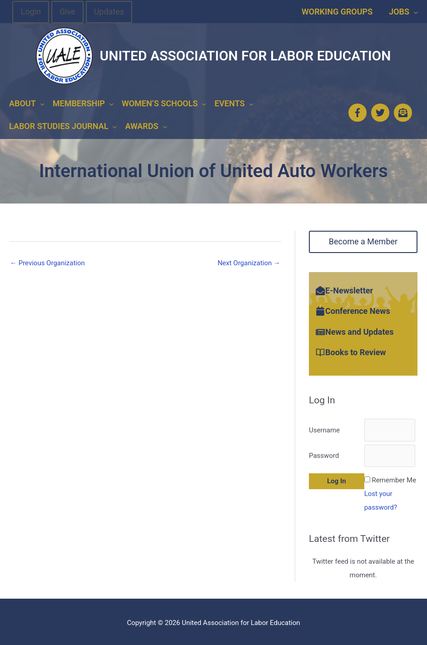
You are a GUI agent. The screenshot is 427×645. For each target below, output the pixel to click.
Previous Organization (47, 260)
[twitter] (381, 111)
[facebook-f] (358, 111)
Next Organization (249, 260)
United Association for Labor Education (245, 56)
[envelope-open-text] (404, 111)
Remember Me (394, 477)
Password (324, 453)
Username (324, 427)
